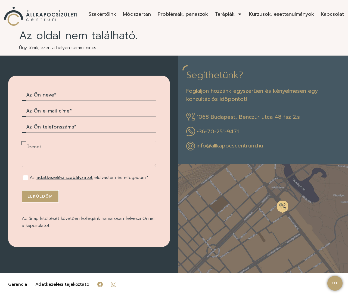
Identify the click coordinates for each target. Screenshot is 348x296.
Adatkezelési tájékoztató (62, 284)
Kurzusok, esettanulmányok (281, 14)
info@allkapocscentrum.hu (230, 145)
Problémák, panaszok (183, 14)
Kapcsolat (332, 14)
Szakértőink (102, 14)
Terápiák (228, 14)
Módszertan (137, 14)
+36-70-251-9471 (218, 131)
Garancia (17, 284)
